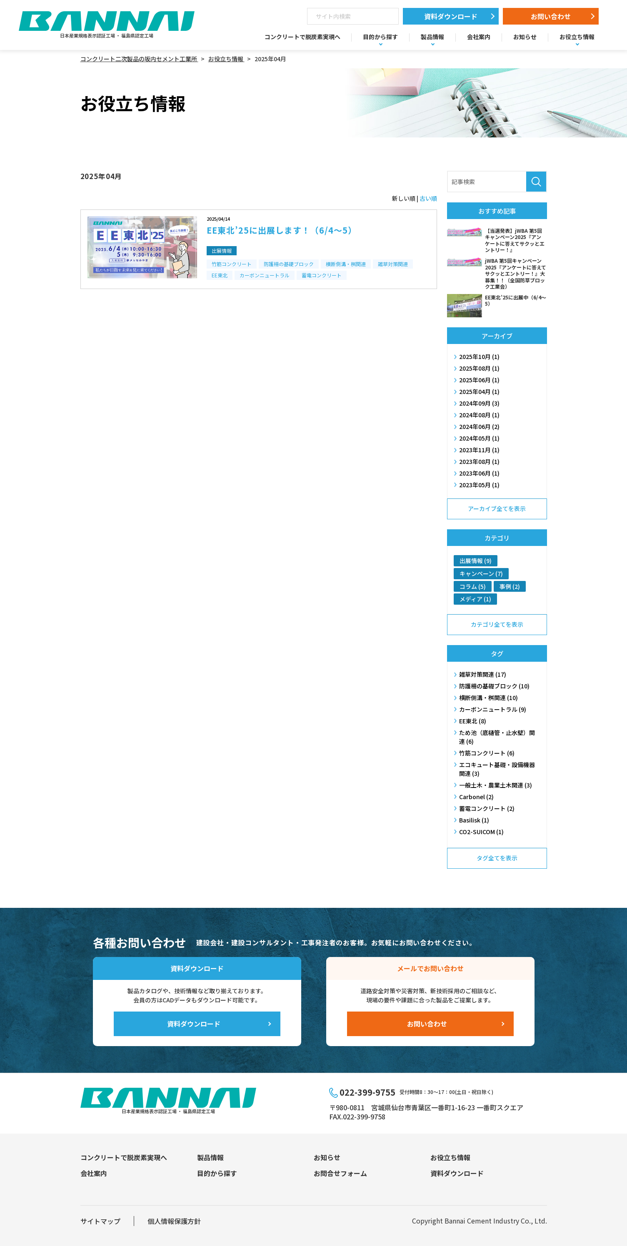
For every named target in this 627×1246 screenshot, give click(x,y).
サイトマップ (100, 1221)
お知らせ (525, 36)
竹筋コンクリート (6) (487, 753)
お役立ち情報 (577, 36)
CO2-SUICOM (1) (481, 831)
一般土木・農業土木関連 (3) (495, 785)
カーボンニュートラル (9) (492, 709)
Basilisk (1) (474, 820)
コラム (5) (473, 586)
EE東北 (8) (472, 721)
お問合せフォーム (340, 1173)
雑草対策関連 (393, 263)
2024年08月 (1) (479, 415)
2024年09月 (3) (479, 403)
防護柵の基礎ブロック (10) (494, 686)
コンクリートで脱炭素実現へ (302, 36)
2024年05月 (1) (479, 438)
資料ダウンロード (450, 16)
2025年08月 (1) (479, 368)
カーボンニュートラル (265, 275)
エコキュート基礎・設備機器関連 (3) (497, 769)
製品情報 (432, 36)
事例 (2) (510, 586)
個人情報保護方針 (174, 1221)
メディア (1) (475, 599)
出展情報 (222, 250)
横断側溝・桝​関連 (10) (488, 697)
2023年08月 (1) (479, 461)
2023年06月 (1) (479, 473)
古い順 (428, 198)
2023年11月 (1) (479, 450)
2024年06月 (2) (479, 426)
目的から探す (380, 36)
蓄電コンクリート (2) (487, 808)
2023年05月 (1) (479, 485)
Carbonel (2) (476, 796)
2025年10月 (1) (479, 356)
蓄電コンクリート (322, 275)
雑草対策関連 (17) (482, 674)
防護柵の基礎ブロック (289, 263)
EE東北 (219, 275)
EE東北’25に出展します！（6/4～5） (282, 230)
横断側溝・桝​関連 (346, 263)
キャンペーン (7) (481, 573)
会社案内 (478, 36)
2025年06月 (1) (479, 380)
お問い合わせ (551, 16)
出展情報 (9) (476, 560)
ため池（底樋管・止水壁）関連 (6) (497, 736)
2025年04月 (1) (479, 391)
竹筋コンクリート (232, 263)
